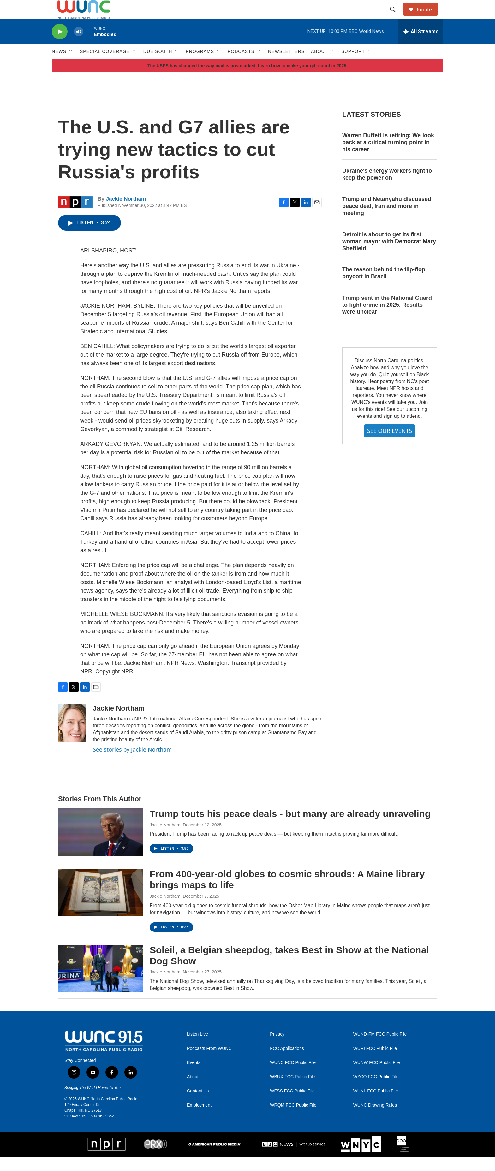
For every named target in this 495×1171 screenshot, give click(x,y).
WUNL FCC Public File (375, 1105)
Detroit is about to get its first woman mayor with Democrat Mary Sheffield (389, 255)
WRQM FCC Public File (293, 1119)
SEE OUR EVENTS (389, 445)
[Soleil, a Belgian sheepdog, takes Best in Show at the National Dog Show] (100, 982)
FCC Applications (287, 1062)
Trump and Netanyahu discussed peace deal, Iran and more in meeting (386, 220)
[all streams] (420, 45)
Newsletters (286, 65)
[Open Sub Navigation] (71, 65)
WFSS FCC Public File (292, 1105)
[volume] (78, 46)
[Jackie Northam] (72, 737)
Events (193, 1076)
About (193, 1091)
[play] (60, 46)
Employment (199, 1119)
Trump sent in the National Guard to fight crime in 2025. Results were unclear (387, 319)
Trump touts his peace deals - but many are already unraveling (290, 828)
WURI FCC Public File (375, 1062)
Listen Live (197, 1048)
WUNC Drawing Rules (375, 1119)
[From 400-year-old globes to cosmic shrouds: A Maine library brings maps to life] (100, 906)
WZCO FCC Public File (376, 1091)
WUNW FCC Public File (376, 1076)
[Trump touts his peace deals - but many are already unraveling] (100, 846)
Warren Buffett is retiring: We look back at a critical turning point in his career (388, 156)
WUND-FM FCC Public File (380, 1048)
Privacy (277, 1048)
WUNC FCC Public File (293, 1076)
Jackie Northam (126, 213)
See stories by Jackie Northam (132, 763)
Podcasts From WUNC (209, 1062)
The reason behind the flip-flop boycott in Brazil (383, 287)
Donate (427, 16)
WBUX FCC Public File (292, 1091)
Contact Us (198, 1105)
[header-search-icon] (396, 17)
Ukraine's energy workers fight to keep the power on (387, 188)
